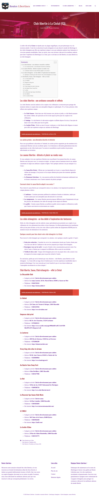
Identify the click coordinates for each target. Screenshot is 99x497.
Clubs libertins (70, 6)
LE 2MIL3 (27, 94)
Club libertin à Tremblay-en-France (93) (31, 444)
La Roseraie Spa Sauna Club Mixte (33, 92)
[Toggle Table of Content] (54, 62)
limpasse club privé (29, 82)
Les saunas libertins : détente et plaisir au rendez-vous (35, 68)
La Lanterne (27, 84)
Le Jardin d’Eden (29, 95)
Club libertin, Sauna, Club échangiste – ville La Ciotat (35, 76)
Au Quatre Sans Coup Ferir (31, 88)
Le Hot (26, 90)
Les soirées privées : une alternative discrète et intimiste (37, 66)
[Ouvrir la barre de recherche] (95, 6)
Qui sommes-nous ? (41, 6)
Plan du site (54, 471)
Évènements (55, 5)
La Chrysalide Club (29, 78)
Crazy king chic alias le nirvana (32, 86)
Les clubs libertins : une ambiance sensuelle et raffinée (36, 64)
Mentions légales (55, 477)
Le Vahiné (27, 80)
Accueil (53, 467)
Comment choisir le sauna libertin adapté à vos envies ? (37, 70)
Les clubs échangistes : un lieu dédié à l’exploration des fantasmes (38, 72)
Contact (53, 474)
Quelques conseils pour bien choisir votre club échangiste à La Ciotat (40, 74)
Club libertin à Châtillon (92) (29, 442)
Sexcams (88, 5)
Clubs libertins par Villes (28, 440)
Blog (80, 5)
